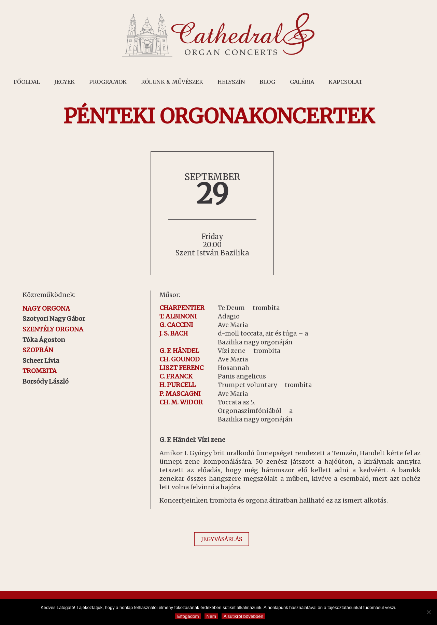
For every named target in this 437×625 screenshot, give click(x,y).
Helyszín (231, 81)
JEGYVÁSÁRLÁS (221, 539)
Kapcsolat (345, 81)
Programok (108, 81)
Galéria (302, 81)
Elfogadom (188, 616)
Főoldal (27, 81)
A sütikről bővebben (243, 616)
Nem (211, 616)
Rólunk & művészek (172, 81)
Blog (267, 81)
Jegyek (64, 81)
